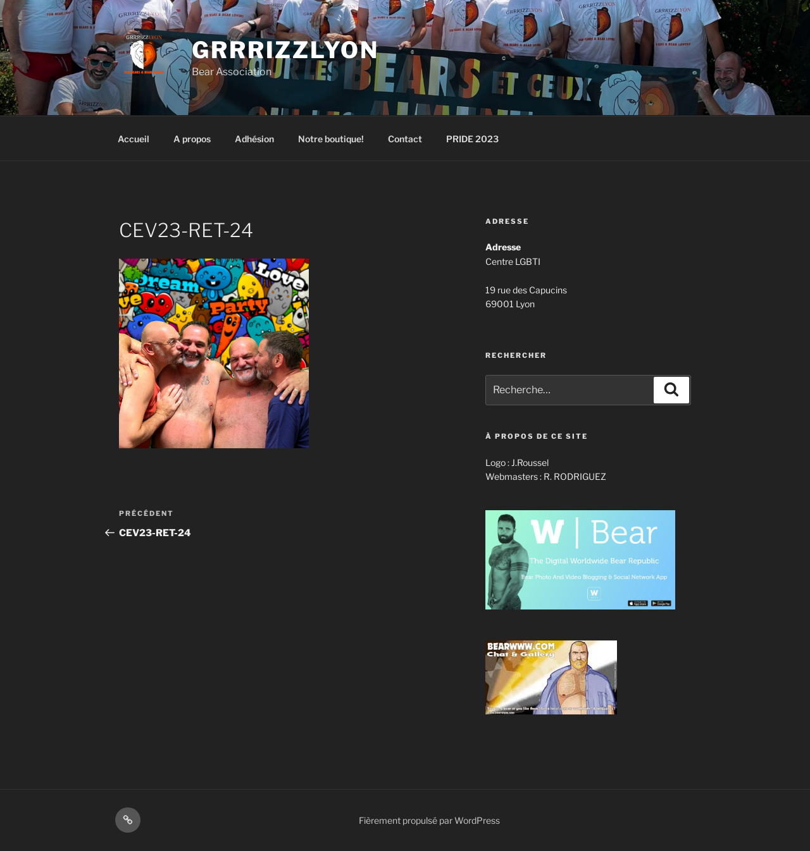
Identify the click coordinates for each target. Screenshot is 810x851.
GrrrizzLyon (285, 50)
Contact (405, 138)
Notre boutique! (331, 138)
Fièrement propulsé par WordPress (429, 820)
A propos (192, 138)
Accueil (133, 138)
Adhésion (254, 138)
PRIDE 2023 (472, 138)
